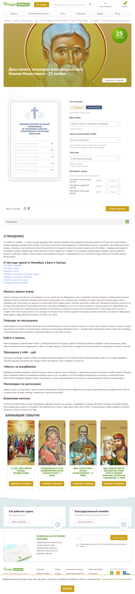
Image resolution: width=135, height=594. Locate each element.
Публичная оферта (95, 569)
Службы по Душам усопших (16, 280)
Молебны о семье (11, 268)
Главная (7, 20)
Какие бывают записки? (75, 574)
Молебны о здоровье (13, 265)
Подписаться (119, 537)
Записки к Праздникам (22, 20)
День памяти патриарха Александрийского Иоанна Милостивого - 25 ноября (67, 20)
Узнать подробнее (19, 522)
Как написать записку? (74, 569)
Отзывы (100, 13)
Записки (13, 13)
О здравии (78, 107)
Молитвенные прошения (39, 13)
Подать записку (117, 209)
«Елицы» (58, 574)
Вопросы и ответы (43, 574)
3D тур (117, 13)
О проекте (40, 569)
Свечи (62, 13)
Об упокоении (94, 107)
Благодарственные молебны (16, 282)
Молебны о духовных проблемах (18, 277)
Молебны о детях (11, 271)
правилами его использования (117, 579)
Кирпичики (81, 13)
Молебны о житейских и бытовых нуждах (22, 274)
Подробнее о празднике (114, 80)
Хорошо (67, 588)
